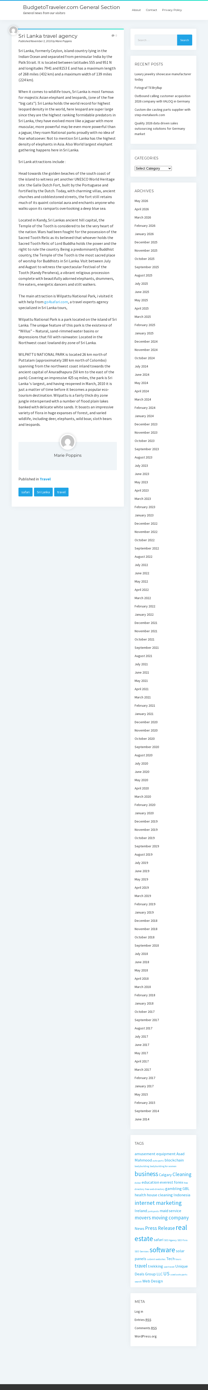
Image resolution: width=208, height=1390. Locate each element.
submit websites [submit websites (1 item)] (156, 1259)
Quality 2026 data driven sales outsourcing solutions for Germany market (160, 128)
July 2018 (141, 953)
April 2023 (142, 490)
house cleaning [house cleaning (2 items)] (160, 1195)
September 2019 (147, 846)
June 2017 (142, 1044)
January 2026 (144, 234)
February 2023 (145, 507)
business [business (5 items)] (146, 1174)
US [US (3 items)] (166, 1273)
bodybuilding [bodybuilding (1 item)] (142, 1166)
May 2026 (141, 201)
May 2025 (141, 300)
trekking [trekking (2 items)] (155, 1266)
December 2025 (146, 242)
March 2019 (143, 896)
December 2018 (146, 920)
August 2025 (143, 275)
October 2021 (145, 639)
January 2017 (144, 1086)
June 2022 (142, 573)
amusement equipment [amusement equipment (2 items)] (155, 1153)
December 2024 (146, 341)
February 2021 (145, 705)
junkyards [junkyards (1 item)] (153, 1211)
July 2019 (141, 862)
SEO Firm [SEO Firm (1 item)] (182, 1240)
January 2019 (144, 912)
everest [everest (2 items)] (166, 1182)
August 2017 (143, 1028)
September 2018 (147, 945)
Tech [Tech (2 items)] (170, 1258)
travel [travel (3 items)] (141, 1265)
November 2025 (146, 250)
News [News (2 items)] (139, 1228)
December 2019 (146, 821)
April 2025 (142, 308)
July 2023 (141, 465)
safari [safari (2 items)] (158, 1239)
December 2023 (146, 424)
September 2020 (147, 747)
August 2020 (143, 755)
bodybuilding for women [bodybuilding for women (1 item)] (163, 1166)
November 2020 (146, 730)
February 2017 (145, 1078)
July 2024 (141, 366)
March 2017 (143, 1069)
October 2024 (145, 358)
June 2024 (142, 374)
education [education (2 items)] (150, 1182)
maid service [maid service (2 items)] (170, 1210)
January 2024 (144, 416)
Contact (151, 10)
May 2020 (141, 780)
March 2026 (143, 217)
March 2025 (143, 316)
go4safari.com (56, 301)
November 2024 (146, 350)
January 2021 (144, 714)
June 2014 (142, 1119)
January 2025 (144, 333)
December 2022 (146, 523)
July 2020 (141, 763)
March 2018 (143, 987)
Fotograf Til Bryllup (148, 87)
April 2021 (142, 689)
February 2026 (145, 225)
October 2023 (145, 441)
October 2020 (145, 738)
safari (25, 492)
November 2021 (146, 631)
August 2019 (143, 854)
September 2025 (147, 267)
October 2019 (145, 838)
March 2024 (143, 399)
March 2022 (143, 598)
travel (61, 492)
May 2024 (141, 383)
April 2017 (142, 1061)
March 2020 (143, 796)
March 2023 (143, 498)
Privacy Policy (172, 10)
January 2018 (144, 1003)
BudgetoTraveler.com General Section (71, 7)
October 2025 (145, 258)
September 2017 (147, 1020)
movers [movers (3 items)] (143, 1217)
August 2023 (143, 457)
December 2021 (146, 623)
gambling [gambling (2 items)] (173, 1188)
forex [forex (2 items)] (178, 1182)
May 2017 (141, 1053)
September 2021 (147, 647)
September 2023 (147, 449)
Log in (139, 1311)
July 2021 (141, 664)
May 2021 (141, 680)
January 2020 (144, 813)
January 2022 (144, 614)
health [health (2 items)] (140, 1195)
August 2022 (143, 556)
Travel (45, 478)
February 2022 (145, 606)
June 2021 (142, 672)
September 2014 (147, 1111)
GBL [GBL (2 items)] (185, 1188)
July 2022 (141, 565)
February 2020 (145, 805)
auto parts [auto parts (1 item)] (158, 1160)
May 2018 (141, 970)
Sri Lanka (43, 492)
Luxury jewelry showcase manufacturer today (163, 77)
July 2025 (141, 283)
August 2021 (143, 656)
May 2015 (141, 1094)
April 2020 (142, 788)
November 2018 (146, 929)
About (136, 10)
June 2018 (142, 962)
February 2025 (145, 325)
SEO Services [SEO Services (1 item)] (142, 1251)
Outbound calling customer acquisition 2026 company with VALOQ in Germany (163, 98)
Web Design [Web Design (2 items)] (152, 1281)
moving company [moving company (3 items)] (170, 1217)
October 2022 (145, 540)
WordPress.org (146, 1336)
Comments (146, 1328)
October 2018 (145, 937)
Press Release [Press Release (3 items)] (160, 1228)
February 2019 (145, 904)
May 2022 (141, 581)
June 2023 (142, 474)
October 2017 (145, 1011)
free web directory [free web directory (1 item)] (155, 1189)
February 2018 (145, 995)
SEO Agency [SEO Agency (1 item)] (170, 1240)
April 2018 (142, 978)
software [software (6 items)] (162, 1249)
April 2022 (142, 589)
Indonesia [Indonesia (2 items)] (181, 1195)
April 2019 (142, 887)
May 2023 (141, 482)
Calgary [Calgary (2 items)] (165, 1174)
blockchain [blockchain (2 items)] (174, 1160)
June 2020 (142, 771)
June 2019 (142, 871)
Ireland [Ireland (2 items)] (141, 1210)
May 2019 (141, 879)
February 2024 (145, 407)
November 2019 (146, 829)
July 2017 (141, 1036)
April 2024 (142, 391)
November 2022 (146, 532)
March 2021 (143, 697)
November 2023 (146, 432)
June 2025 (142, 292)
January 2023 (144, 515)
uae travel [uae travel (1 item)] (169, 1266)
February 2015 (145, 1102)
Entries (143, 1319)
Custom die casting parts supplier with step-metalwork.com (163, 112)
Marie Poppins (67, 455)
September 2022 (147, 548)
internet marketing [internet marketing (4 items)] (158, 1203)
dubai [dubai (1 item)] (138, 1182)
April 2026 (142, 209)
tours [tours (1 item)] (178, 1259)
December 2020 (146, 722)
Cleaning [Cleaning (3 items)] (182, 1174)
